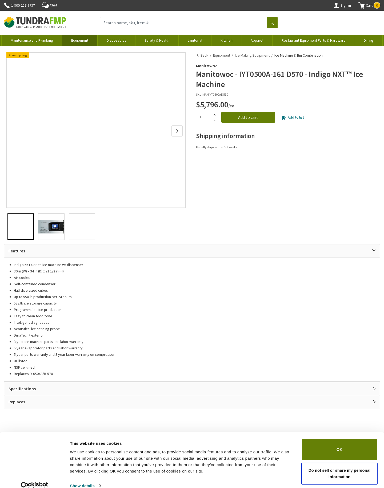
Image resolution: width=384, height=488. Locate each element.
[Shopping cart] (361, 5)
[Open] (374, 388)
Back (204, 55)
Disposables (116, 40)
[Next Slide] (177, 130)
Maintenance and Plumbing (32, 40)
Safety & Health (157, 40)
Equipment (79, 40)
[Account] (336, 5)
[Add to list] (284, 118)
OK (340, 441)
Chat (49, 5)
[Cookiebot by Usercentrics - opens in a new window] (34, 478)
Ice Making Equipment (252, 55)
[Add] (214, 115)
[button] (369, 5)
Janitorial (194, 40)
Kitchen (227, 40)
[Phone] (7, 5)
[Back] (198, 55)
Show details (82, 477)
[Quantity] (204, 117)
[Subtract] (214, 120)
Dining (368, 40)
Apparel (257, 40)
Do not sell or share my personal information (340, 465)
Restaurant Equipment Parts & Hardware (314, 40)
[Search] (272, 23)
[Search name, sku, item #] (183, 22)
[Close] (373, 250)
